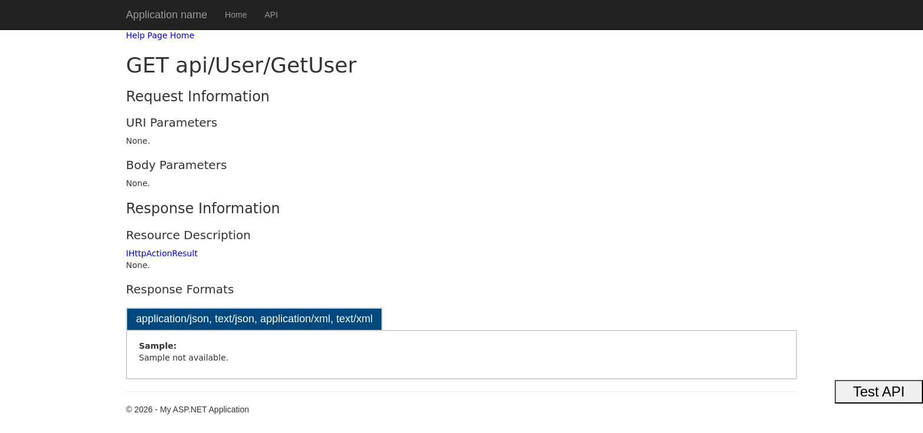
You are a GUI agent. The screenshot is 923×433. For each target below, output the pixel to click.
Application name (166, 15)
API (271, 14)
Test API (879, 391)
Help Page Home (160, 35)
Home (236, 14)
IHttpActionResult (162, 253)
